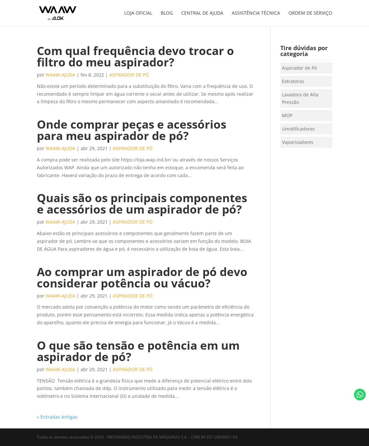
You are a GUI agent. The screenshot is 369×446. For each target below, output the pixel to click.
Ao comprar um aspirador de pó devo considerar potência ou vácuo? (142, 277)
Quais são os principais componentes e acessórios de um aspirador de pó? (142, 203)
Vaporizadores (297, 142)
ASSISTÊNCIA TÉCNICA (256, 13)
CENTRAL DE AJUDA (202, 13)
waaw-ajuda (60, 75)
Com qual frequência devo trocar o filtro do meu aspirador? (135, 56)
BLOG (167, 13)
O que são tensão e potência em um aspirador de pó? (138, 351)
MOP (287, 115)
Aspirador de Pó (129, 75)
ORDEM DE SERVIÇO (310, 13)
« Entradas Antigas (57, 417)
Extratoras (293, 81)
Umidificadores (298, 129)
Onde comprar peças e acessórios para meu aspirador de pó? (131, 130)
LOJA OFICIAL (138, 13)
